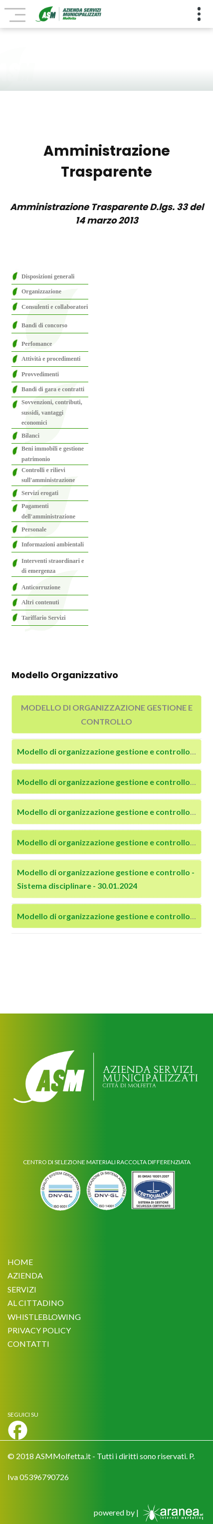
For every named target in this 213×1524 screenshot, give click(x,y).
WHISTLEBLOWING (44, 1316)
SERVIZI (21, 1289)
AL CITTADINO (35, 1302)
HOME (20, 1262)
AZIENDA (25, 1275)
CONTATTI (28, 1343)
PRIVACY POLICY (39, 1330)
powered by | (150, 1512)
